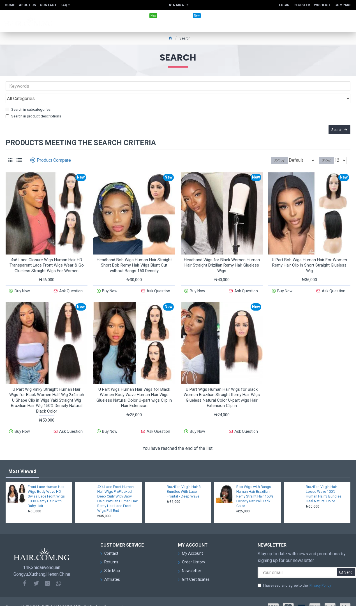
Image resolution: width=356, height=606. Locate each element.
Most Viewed (22, 461)
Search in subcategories (28, 97)
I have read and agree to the (295, 575)
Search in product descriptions (33, 104)
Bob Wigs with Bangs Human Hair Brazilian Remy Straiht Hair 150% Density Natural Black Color (254, 486)
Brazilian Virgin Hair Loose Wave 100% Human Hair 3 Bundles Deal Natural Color (323, 483)
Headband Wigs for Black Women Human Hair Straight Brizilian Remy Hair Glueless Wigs (222, 259)
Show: (328, 154)
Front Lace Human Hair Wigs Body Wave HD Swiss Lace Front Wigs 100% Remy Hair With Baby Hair (46, 486)
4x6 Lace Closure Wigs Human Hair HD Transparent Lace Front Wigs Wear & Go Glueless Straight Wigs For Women (47, 259)
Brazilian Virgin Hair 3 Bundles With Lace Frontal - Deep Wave (184, 481)
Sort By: (275, 154)
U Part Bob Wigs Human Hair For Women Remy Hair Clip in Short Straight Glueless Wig (309, 259)
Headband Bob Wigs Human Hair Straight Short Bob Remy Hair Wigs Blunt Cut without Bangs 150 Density (134, 259)
